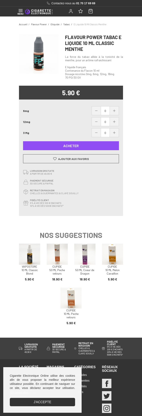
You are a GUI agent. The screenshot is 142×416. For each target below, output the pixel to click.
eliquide (55, 24)
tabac (66, 24)
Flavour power (39, 24)
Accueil (23, 24)
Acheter (71, 145)
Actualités (80, 386)
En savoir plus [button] (19, 392)
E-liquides (80, 375)
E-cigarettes (82, 380)
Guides (78, 392)
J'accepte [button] (42, 402)
